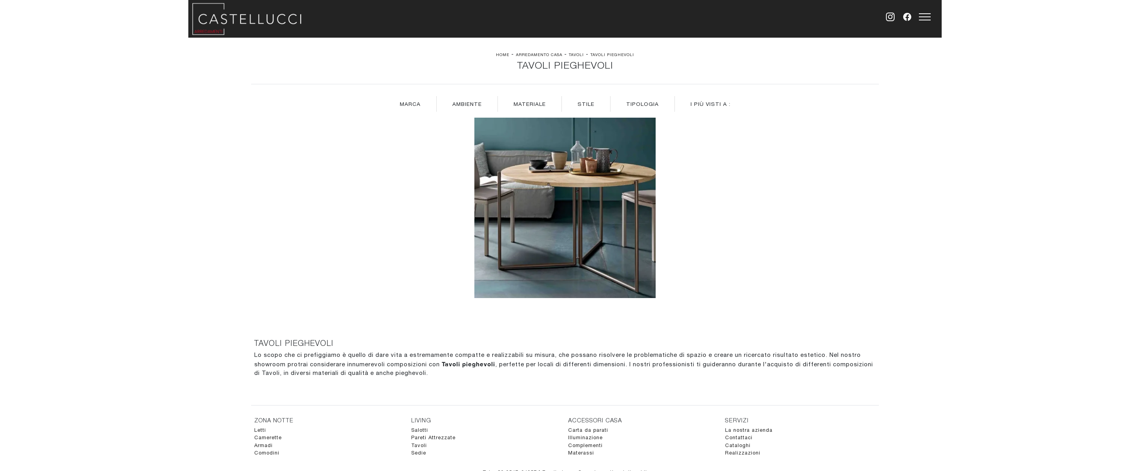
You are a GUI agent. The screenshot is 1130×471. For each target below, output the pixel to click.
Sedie (418, 453)
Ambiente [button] (467, 104)
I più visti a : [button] (711, 104)
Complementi (585, 445)
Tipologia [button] (642, 104)
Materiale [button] (530, 104)
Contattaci (739, 437)
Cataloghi (738, 445)
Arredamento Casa (539, 54)
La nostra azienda (749, 430)
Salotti (419, 430)
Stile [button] (586, 104)
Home (502, 54)
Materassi (581, 453)
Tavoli (576, 54)
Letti (260, 430)
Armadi (263, 445)
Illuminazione (585, 437)
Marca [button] (410, 104)
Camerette (268, 437)
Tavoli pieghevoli (612, 54)
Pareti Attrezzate (433, 437)
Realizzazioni (742, 453)
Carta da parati (588, 430)
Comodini (266, 453)
